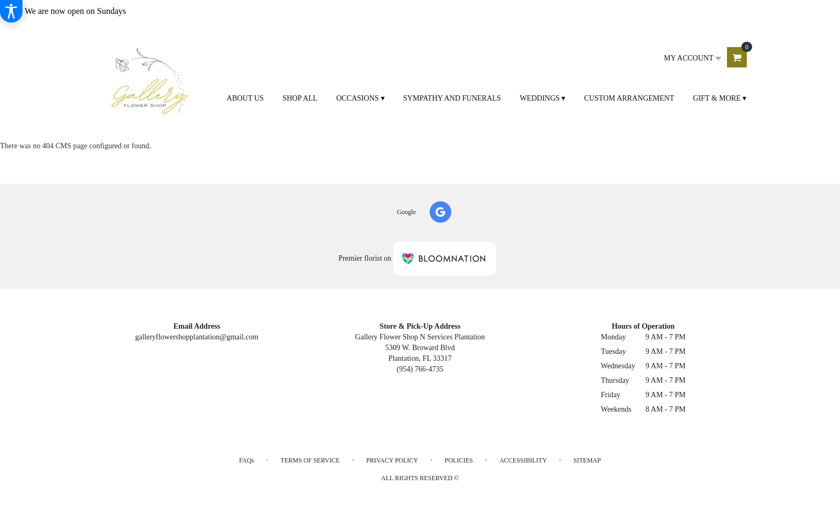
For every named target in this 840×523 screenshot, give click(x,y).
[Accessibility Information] (11, 11)
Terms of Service (310, 460)
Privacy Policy (392, 460)
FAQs (246, 460)
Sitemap (587, 460)
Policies (459, 460)
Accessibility (523, 460)
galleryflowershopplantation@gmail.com (196, 337)
